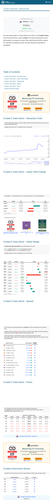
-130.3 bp (28, 365)
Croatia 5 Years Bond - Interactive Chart (15, 76)
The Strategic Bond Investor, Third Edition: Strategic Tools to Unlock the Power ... (42, 233)
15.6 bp (29, 352)
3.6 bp (28, 355)
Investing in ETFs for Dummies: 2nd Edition (26, 233)
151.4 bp (28, 345)
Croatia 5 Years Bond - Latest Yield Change (16, 79)
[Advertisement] (26, 14)
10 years (14, 491)
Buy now (27, 108)
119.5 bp (28, 348)
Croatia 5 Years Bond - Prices (12, 86)
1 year (14, 479)
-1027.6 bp (27, 372)
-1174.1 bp (27, 375)
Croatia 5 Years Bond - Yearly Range (14, 81)
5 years (14, 489)
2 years (14, 481)
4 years (14, 486)
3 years (14, 484)
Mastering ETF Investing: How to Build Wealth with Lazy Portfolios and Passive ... (10, 233)
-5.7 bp (28, 360)
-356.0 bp (28, 370)
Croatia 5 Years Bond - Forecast (28, 436)
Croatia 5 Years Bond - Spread (12, 83)
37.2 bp (29, 350)
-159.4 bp (28, 367)
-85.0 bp (28, 362)
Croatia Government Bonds (11, 88)
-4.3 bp (28, 357)
